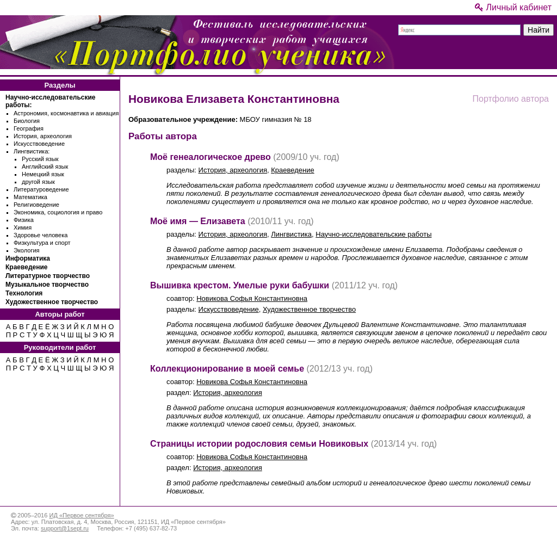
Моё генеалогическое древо (210, 157)
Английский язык (45, 166)
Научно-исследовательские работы (373, 234)
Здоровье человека (40, 235)
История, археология (43, 136)
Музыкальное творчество (47, 284)
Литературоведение (41, 189)
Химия (23, 227)
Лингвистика (291, 234)
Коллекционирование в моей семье (227, 368)
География (29, 128)
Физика (24, 220)
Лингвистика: (31, 151)
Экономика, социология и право (58, 212)
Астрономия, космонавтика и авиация (66, 113)
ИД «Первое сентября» (81, 515)
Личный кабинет (513, 7)
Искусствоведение (39, 143)
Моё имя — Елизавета (197, 221)
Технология (23, 293)
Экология (27, 250)
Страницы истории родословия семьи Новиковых (259, 443)
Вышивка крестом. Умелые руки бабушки (239, 285)
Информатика (27, 258)
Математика (30, 197)
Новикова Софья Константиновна (251, 298)
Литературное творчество (47, 276)
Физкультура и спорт (42, 242)
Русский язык (40, 159)
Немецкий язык (43, 174)
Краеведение (26, 267)
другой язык (38, 181)
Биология (27, 121)
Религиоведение (36, 204)
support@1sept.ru (65, 528)
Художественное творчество (51, 302)
